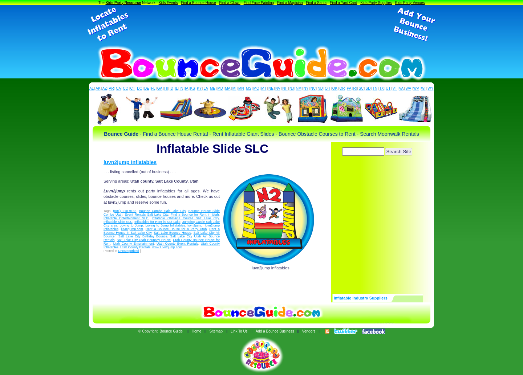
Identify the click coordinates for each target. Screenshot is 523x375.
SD (368, 88)
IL (176, 88)
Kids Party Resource (123, 3)
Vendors (309, 331)
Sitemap (216, 331)
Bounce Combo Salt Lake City (162, 211)
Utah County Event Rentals (177, 243)
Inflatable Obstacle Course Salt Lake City (185, 218)
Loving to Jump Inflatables (165, 225)
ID (171, 88)
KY (199, 88)
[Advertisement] (261, 24)
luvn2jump (194, 225)
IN (181, 88)
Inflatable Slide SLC (118, 222)
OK (334, 88)
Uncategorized (128, 251)
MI (234, 88)
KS (192, 88)
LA (206, 88)
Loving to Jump (131, 225)
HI (166, 88)
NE (270, 88)
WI (423, 88)
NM (299, 88)
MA (228, 88)
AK (98, 88)
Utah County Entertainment (133, 243)
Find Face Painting (259, 3)
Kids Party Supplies (376, 3)
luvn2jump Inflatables (130, 162)
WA (408, 88)
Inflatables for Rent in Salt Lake (157, 222)
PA (349, 88)
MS (248, 88)
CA (118, 88)
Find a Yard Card (343, 3)
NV (277, 88)
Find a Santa (316, 3)
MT (263, 88)
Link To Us (239, 331)
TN (375, 88)
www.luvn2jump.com (167, 247)
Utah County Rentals (135, 247)
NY (305, 88)
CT (132, 88)
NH (284, 88)
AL (91, 88)
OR (342, 88)
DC (139, 88)
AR (111, 88)
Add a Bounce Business (275, 331)
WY (430, 88)
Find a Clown (229, 3)
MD (220, 88)
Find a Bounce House (198, 3)
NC (313, 88)
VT (395, 88)
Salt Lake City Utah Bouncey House (144, 240)
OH (327, 88)
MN (241, 88)
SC (361, 88)
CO (125, 88)
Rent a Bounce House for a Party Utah (176, 229)
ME (212, 88)
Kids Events (168, 3)
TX (381, 88)
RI (355, 88)
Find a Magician (290, 3)
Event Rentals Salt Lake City (147, 214)
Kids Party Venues (410, 3)
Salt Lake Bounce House (172, 233)
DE (146, 88)
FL (153, 88)
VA (401, 88)
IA (186, 88)
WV (416, 88)
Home (197, 331)
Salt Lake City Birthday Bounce (142, 236)
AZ (104, 88)
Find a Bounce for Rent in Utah (195, 214)
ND (320, 88)
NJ (291, 88)
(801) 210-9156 (124, 211)
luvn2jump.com (132, 229)
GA (159, 88)
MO (256, 88)
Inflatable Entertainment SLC (126, 218)
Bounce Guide (171, 331)
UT (388, 88)
